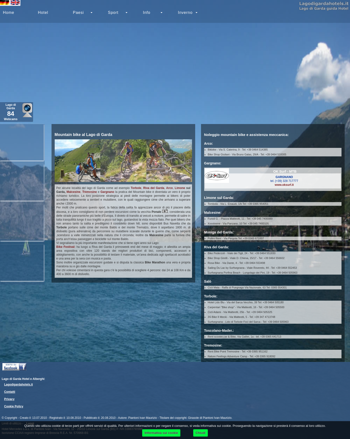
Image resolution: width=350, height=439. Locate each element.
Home (8, 12)
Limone (180, 188)
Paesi (78, 12)
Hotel (43, 12)
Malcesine (73, 192)
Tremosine (89, 192)
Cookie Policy (13, 406)
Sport (113, 12)
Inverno (185, 12)
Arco (169, 188)
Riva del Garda (153, 188)
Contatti (9, 392)
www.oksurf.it (284, 185)
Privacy (9, 399)
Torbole (136, 188)
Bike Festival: (66, 247)
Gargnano (107, 192)
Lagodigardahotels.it (18, 384)
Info (146, 12)
